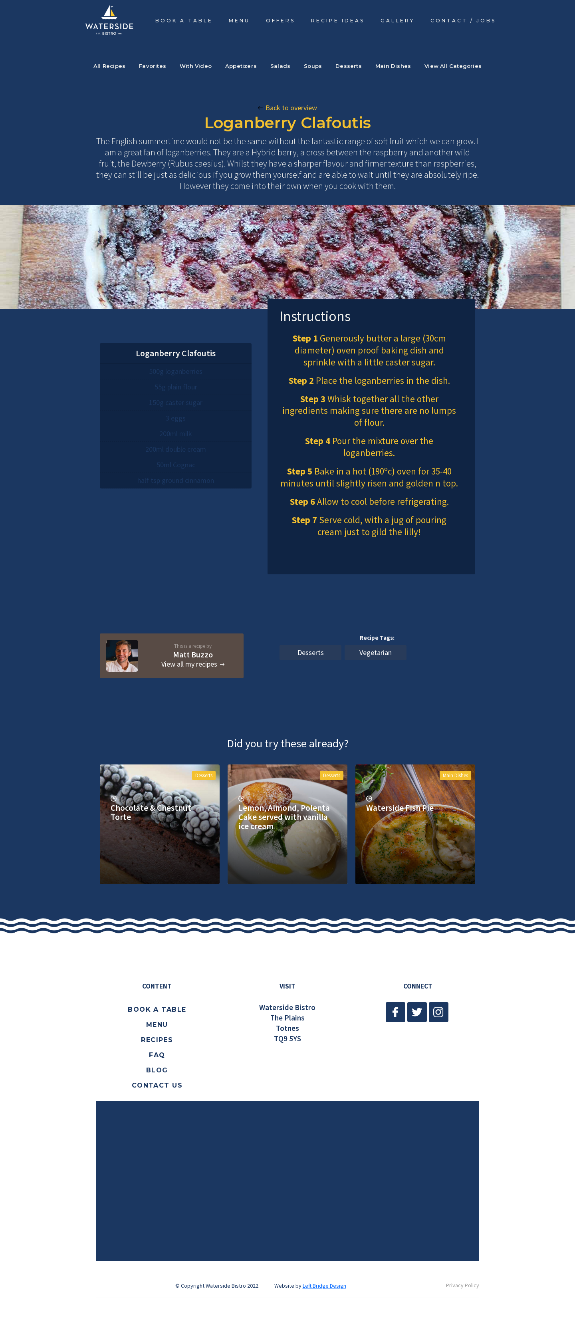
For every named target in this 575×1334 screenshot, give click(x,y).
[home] (109, 19)
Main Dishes (393, 66)
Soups (313, 66)
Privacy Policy (462, 1285)
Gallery (397, 21)
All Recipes (109, 66)
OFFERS (280, 21)
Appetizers (241, 66)
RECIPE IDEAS (338, 21)
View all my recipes (189, 664)
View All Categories (453, 66)
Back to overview (291, 108)
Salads (280, 66)
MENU (239, 21)
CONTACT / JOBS (463, 21)
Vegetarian (375, 652)
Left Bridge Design (324, 1285)
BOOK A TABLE (184, 21)
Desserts (348, 66)
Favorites (152, 66)
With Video (196, 66)
